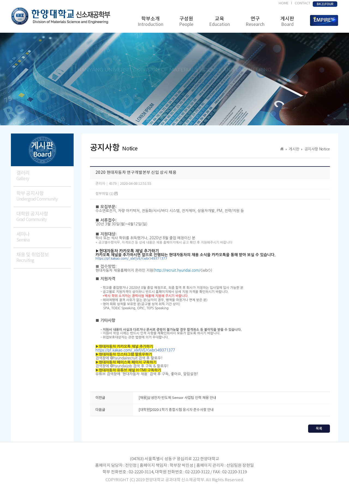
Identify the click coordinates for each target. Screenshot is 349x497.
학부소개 (150, 21)
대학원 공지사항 (43, 216)
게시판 (287, 21)
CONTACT (302, 3)
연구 (255, 21)
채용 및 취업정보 (43, 257)
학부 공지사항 (43, 196)
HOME (283, 3)
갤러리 (43, 175)
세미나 (43, 237)
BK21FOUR (325, 4)
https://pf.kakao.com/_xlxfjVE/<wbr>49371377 (131, 258)
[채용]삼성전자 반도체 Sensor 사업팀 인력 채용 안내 (177, 398)
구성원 (186, 21)
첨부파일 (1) (106, 194)
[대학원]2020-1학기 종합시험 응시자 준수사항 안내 (176, 410)
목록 (319, 428)
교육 (219, 21)
